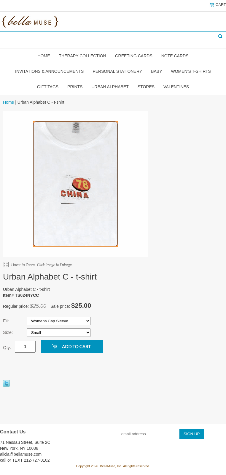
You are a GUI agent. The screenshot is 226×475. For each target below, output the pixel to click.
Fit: (6, 320)
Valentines (176, 86)
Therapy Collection (82, 55)
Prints (74, 86)
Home (43, 55)
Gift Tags (47, 86)
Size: (8, 332)
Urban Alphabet (110, 86)
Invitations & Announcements (49, 71)
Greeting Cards (133, 55)
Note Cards (175, 55)
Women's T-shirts (191, 71)
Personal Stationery (117, 71)
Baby (156, 71)
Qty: (7, 347)
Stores (146, 86)
